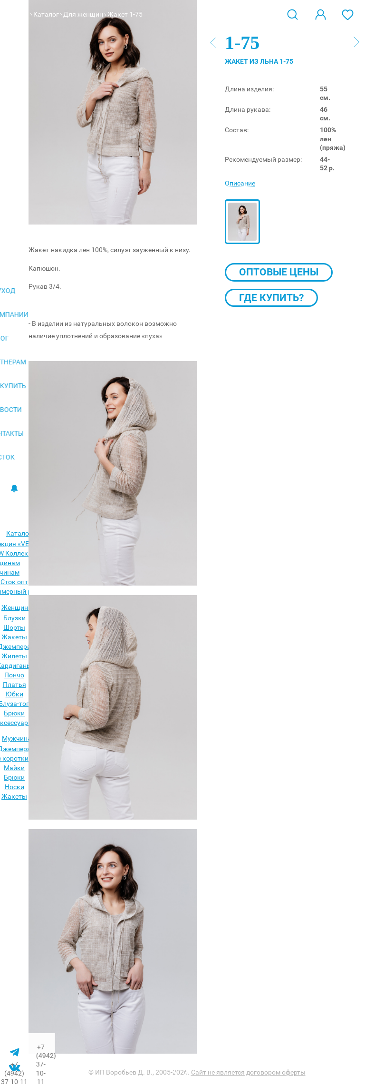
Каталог (46, 14)
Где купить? (271, 297)
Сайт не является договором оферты (248, 1072)
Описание (240, 183)
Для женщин (83, 14)
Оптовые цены (278, 272)
